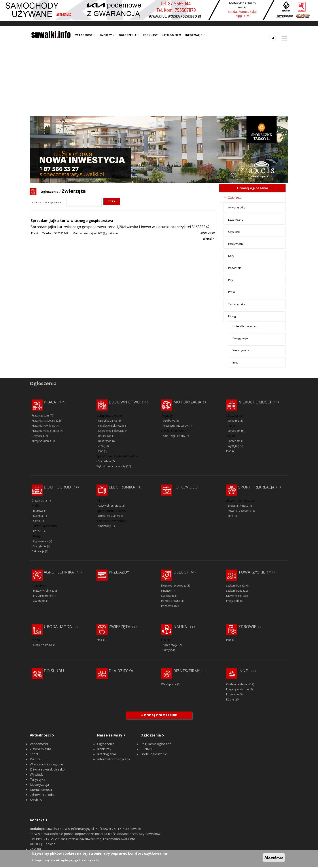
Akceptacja (274, 857)
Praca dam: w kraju (43, 426)
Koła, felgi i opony (174, 436)
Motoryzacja (187, 402)
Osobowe (169, 420)
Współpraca (168, 684)
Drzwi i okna (39, 500)
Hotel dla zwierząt (244, 326)
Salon (36, 521)
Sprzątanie (39, 546)
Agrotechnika (59, 572)
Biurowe (38, 511)
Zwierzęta (234, 197)
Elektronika (122, 487)
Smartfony (104, 526)
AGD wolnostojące (109, 505)
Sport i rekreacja (256, 487)
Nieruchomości (254, 402)
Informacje (195, 35)
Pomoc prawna (170, 601)
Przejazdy (119, 572)
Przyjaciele (232, 601)
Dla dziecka (121, 670)
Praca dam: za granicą (45, 431)
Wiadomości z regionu (46, 764)
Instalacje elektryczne (111, 426)
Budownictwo (124, 402)
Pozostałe (235, 268)
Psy (230, 280)
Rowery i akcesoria (239, 511)
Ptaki (34, 233)
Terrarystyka (236, 304)
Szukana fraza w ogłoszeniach (47, 202)
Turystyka (37, 779)
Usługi (232, 316)
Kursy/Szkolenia (41, 441)
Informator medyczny (113, 759)
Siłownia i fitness (238, 505)
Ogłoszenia (129, 35)
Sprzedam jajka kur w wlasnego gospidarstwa (72, 220)
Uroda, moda (58, 626)
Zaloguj (35, 849)
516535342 (61, 233)
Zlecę (101, 446)
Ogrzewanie (40, 541)
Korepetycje (170, 645)
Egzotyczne (235, 219)
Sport (34, 754)
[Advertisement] (159, 83)
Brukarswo (105, 436)
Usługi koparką (107, 420)
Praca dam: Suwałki (43, 420)
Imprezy (107, 35)
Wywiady (37, 774)
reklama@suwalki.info (119, 839)
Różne (37, 531)
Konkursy (150, 35)
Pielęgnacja (240, 338)
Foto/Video (185, 487)
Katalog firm (171, 35)
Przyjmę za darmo (237, 689)
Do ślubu (54, 670)
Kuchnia (38, 516)
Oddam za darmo (237, 684)
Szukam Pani (234, 585)
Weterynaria (241, 350)
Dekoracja (38, 551)
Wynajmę (233, 420)
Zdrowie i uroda (42, 794)
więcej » (209, 238)
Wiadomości (85, 35)
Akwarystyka (236, 207)
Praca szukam (40, 415)
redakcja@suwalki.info (84, 839)
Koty (231, 256)
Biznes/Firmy (186, 670)
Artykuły (36, 799)
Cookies (49, 844)
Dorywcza (38, 436)
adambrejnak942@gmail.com (99, 233)
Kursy (166, 650)
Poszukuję (232, 694)
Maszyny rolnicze (43, 591)
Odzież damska (43, 645)
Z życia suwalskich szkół (48, 769)
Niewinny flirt (234, 596)
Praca (50, 402)
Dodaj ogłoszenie (153, 754)
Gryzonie (234, 232)
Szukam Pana (234, 591)
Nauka (180, 626)
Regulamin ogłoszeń (155, 744)
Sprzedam (104, 461)
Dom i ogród (57, 487)
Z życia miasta (40, 749)
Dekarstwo (105, 441)
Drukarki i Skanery (109, 516)
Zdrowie (247, 626)
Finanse (166, 591)
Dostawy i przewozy (173, 585)
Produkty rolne (42, 596)
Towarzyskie (251, 572)
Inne (235, 362)
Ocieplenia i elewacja (111, 431)
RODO (35, 844)
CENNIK (146, 749)
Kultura (35, 759)
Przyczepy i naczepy (175, 426)
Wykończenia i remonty (111, 466)
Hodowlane (236, 244)
